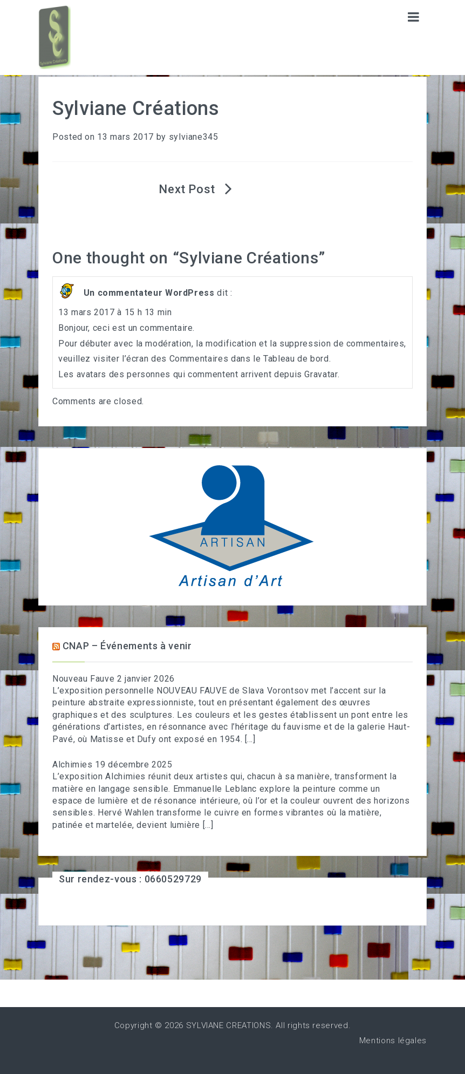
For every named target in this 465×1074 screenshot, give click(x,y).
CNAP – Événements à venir (127, 645)
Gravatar (320, 374)
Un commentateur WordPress (149, 293)
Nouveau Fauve (83, 679)
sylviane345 (193, 137)
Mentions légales (393, 1040)
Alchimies (72, 764)
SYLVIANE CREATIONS (228, 1025)
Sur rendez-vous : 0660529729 (130, 879)
